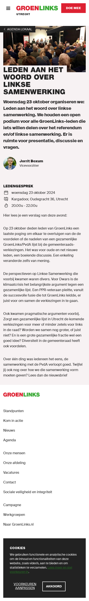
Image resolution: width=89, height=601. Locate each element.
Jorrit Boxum (31, 161)
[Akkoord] (54, 586)
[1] (17, 29)
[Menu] (8, 8)
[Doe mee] (73, 8)
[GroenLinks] (37, 8)
